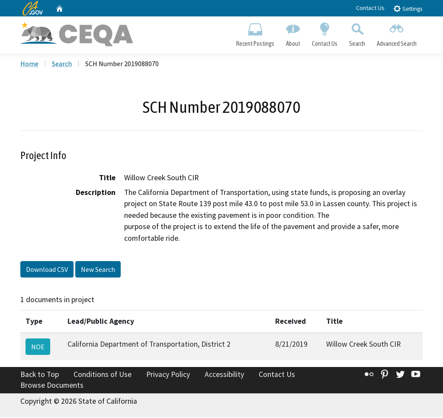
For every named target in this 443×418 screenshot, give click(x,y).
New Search (98, 270)
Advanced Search (397, 33)
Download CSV (47, 270)
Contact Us (370, 8)
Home (29, 64)
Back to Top (39, 375)
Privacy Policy (168, 375)
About (293, 33)
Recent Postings (255, 33)
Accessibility (224, 375)
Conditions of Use (103, 375)
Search (357, 33)
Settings (407, 8)
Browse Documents (51, 386)
